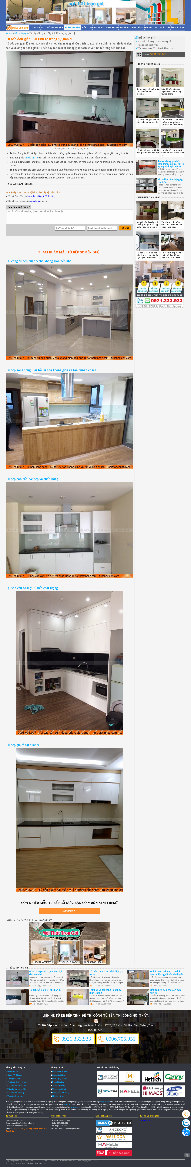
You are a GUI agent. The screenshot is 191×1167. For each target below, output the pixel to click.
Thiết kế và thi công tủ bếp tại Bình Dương (105, 991)
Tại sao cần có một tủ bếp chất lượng (32, 588)
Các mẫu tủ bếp (58, 1075)
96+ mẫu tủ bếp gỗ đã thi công (41, 196)
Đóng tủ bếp (55, 27)
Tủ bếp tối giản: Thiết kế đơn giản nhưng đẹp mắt (148, 151)
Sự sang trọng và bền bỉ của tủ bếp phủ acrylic (148, 120)
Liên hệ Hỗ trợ (58, 1096)
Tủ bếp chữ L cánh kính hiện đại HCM (106, 973)
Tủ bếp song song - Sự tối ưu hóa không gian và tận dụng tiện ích (51, 370)
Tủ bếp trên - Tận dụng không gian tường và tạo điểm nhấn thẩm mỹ (172, 122)
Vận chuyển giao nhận (16, 1089)
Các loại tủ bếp (92, 27)
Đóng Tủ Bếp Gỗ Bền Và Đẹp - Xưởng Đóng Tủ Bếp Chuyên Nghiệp (17, 27)
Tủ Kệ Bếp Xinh (146, 1120)
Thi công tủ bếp (58, 1085)
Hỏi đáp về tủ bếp (59, 1071)
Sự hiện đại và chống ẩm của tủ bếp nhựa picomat (148, 91)
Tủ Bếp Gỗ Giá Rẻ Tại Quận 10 (45, 989)
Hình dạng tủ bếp (117, 27)
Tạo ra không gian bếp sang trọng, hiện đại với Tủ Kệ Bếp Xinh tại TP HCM (171, 164)
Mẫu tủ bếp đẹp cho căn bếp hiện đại (165, 991)
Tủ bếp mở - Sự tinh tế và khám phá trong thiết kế (172, 152)
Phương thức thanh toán (17, 1082)
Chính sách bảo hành (16, 1085)
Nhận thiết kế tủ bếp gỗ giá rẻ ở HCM (171, 181)
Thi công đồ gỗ (142, 27)
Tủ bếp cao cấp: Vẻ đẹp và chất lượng (32, 479)
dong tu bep (105, 1102)
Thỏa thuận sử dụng (15, 1096)
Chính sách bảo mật (15, 1092)
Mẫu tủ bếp (72, 27)
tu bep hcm (67, 1104)
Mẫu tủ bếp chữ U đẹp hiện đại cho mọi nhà (45, 973)
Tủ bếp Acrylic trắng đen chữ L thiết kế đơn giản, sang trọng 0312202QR (171, 225)
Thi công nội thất (59, 1089)
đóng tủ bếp (35, 201)
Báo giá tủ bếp (58, 1082)
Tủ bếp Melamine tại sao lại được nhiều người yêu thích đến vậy (166, 974)
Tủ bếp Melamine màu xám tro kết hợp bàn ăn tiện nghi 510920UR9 (147, 255)
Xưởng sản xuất (13, 1078)
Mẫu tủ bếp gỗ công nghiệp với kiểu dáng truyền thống (171, 91)
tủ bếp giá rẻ (31, 157)
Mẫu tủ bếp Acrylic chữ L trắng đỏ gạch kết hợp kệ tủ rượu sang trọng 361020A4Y (147, 225)
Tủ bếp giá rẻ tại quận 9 (22, 745)
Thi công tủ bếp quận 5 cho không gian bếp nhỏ (38, 261)
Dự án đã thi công (15, 1075)
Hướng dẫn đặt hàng (60, 1092)
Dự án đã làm (175, 27)
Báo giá (159, 27)
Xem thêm (68, 911)
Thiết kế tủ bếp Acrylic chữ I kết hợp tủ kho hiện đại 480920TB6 (171, 255)
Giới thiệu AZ (12, 1071)
